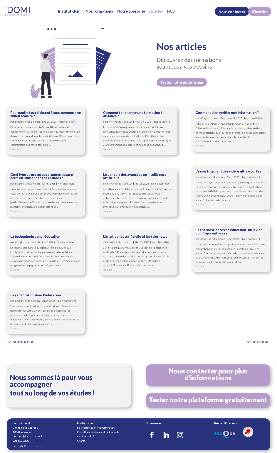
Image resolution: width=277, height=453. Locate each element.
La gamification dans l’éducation (35, 295)
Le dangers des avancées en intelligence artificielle (135, 176)
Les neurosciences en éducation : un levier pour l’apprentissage (229, 231)
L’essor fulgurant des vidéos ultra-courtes (228, 171)
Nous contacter (232, 11)
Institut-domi (69, 11)
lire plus (14, 149)
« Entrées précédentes (20, 341)
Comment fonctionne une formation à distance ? (132, 114)
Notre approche (131, 11)
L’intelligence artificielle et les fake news (135, 236)
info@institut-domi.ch (27, 121)
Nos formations (99, 11)
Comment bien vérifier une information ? (227, 113)
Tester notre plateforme (181, 82)
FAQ (171, 11)
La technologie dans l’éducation (35, 236)
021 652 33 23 (21, 440)
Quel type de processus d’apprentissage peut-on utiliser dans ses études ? (41, 176)
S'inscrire (260, 11)
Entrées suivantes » (258, 341)
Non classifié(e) (67, 121)
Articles (156, 11)
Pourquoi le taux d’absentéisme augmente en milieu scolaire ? (45, 114)
